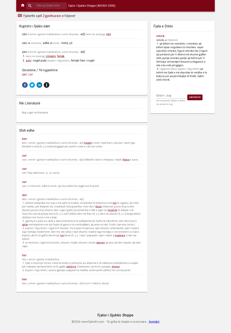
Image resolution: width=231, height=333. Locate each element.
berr (24, 139)
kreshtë (112, 210)
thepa (126, 159)
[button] (25, 85)
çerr (108, 34)
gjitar (25, 224)
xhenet (116, 266)
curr (24, 155)
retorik (160, 36)
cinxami (51, 56)
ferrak (61, 56)
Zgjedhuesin (52, 16)
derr (24, 195)
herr (24, 279)
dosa (98, 206)
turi (115, 202)
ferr (24, 255)
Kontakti (153, 321)
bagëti (88, 142)
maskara (120, 235)
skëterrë (71, 266)
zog (28, 60)
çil (30, 74)
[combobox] (46, 5)
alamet (100, 242)
